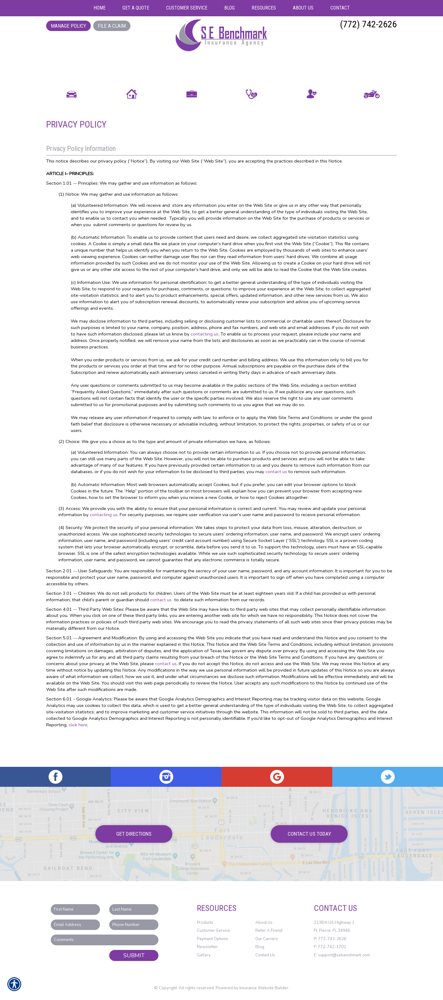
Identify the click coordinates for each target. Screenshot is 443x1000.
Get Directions (133, 834)
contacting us (204, 365)
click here (78, 756)
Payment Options (212, 939)
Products (205, 922)
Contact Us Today (309, 834)
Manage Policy (68, 26)
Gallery (204, 955)
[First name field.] (75, 909)
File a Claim (112, 26)
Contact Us (265, 955)
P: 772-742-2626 (330, 939)
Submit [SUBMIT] (134, 955)
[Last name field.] (133, 909)
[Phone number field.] (133, 925)
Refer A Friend (268, 930)
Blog (259, 947)
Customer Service (213, 930)
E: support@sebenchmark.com (342, 955)
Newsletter (207, 947)
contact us (276, 503)
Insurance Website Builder (263, 988)
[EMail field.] (75, 925)
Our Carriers (266, 939)
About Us (264, 922)
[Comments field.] (104, 940)
